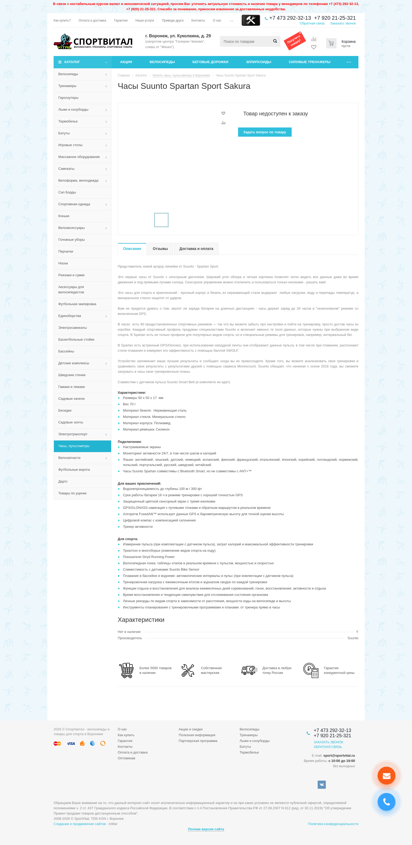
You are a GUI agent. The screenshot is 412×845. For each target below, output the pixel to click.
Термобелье (68, 121)
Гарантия (125, 741)
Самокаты (66, 169)
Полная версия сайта (206, 829)
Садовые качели (71, 399)
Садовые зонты (70, 422)
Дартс (63, 481)
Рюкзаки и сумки (71, 275)
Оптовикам (126, 758)
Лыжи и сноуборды (73, 109)
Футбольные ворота (74, 470)
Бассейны (66, 351)
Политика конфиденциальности (333, 824)
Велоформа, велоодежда (78, 180)
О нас (122, 729)
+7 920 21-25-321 (335, 18)
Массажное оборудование (79, 157)
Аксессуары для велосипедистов (71, 289)
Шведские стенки (71, 375)
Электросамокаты (72, 328)
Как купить (126, 735)
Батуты (64, 133)
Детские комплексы (73, 363)
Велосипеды (162, 62)
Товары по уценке (72, 493)
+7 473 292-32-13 (290, 18)
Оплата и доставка (133, 752)
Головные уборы (71, 240)
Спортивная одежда (74, 204)
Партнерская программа (198, 741)
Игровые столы (70, 145)
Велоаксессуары (71, 228)
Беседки (64, 410)
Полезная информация (197, 735)
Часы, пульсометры (74, 446)
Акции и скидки (191, 729)
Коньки (63, 216)
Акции (126, 62)
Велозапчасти (69, 458)
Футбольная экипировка (77, 304)
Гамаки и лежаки (71, 387)
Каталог (72, 62)
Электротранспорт (72, 434)
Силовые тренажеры (309, 62)
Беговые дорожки (211, 62)
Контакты (125, 747)
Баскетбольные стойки (76, 339)
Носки (63, 263)
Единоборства (69, 316)
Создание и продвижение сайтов (80, 824)
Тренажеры (67, 86)
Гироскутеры (68, 98)
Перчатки (65, 251)
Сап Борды (67, 192)
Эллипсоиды (258, 62)
